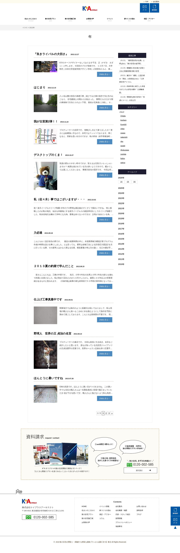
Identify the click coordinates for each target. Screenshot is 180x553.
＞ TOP (145, 1)
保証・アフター (149, 20)
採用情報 (119, 518)
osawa (122, 133)
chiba (122, 129)
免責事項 (119, 526)
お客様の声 (90, 20)
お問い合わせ (141, 506)
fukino (122, 158)
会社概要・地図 (121, 510)
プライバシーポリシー (124, 522)
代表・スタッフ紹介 (123, 514)
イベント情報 (104, 506)
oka (121, 141)
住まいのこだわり (31, 20)
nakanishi (123, 137)
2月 (128, 182)
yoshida (123, 154)
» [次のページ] (111, 413)
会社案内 (119, 506)
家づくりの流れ (129, 20)
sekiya (122, 163)
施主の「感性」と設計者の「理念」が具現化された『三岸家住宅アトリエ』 (132, 78)
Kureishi (123, 124)
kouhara (123, 120)
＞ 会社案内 (155, 1)
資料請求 (140, 510)
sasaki (122, 146)
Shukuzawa (124, 150)
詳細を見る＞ (104, 74)
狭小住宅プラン (50, 20)
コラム (101, 518)
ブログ (121, 112)
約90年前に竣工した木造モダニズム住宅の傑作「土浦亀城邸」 (132, 89)
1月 (121, 182)
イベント (110, 20)
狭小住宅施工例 (70, 20)
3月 (134, 182)
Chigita (123, 116)
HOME (84, 506)
